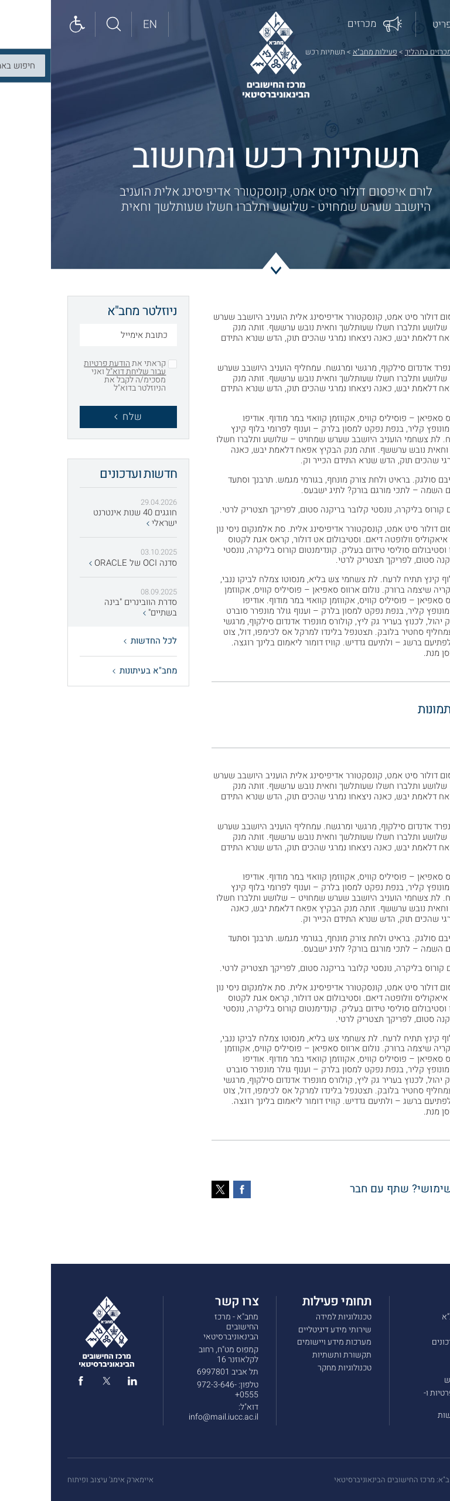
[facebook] (30, 1383)
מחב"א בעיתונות (94, 670)
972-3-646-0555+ (176, 1390)
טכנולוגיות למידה (293, 1317)
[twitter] (55, 1383)
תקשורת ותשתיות (291, 1355)
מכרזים (422, 1355)
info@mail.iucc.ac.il (172, 1417)
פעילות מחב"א (324, 51)
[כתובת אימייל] (77, 336)
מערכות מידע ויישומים (283, 1342)
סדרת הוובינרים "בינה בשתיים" (89, 607)
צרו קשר (420, 1368)
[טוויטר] (169, 1189)
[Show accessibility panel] (26, 24)
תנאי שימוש (413, 1380)
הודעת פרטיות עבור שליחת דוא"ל (74, 367)
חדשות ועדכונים (407, 1342)
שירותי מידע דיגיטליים (284, 1330)
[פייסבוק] (191, 1189)
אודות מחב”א (412, 1317)
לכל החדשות (99, 640)
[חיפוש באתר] (63, 24)
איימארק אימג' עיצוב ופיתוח (59, 1480)
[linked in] (81, 1383)
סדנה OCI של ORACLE (82, 563)
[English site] (99, 24)
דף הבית (421, 51)
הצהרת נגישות (410, 1415)
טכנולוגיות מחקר (294, 1368)
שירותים (419, 1330)
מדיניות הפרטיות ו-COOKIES (403, 1398)
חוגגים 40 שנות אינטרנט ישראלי (84, 518)
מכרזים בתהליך (377, 51)
